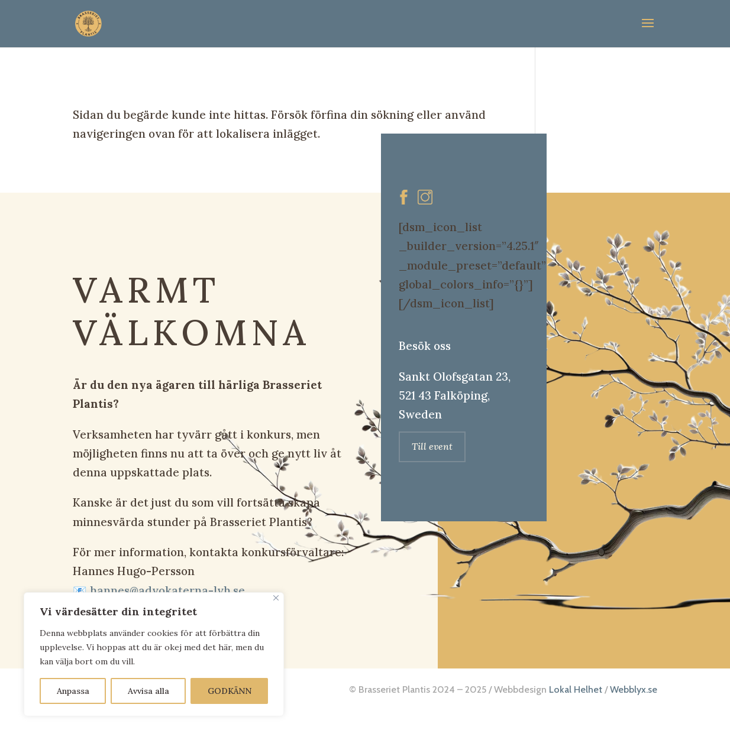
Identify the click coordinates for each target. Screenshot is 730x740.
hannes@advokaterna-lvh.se (167, 590)
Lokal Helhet (575, 689)
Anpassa (73, 691)
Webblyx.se (633, 689)
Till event (432, 446)
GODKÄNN (229, 691)
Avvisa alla (148, 691)
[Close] (276, 598)
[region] (154, 654)
